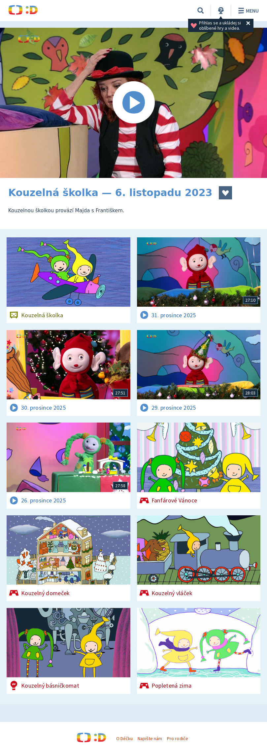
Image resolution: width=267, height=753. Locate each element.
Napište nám (150, 738)
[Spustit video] (133, 103)
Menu (247, 11)
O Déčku (124, 738)
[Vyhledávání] (201, 10)
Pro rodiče (177, 738)
